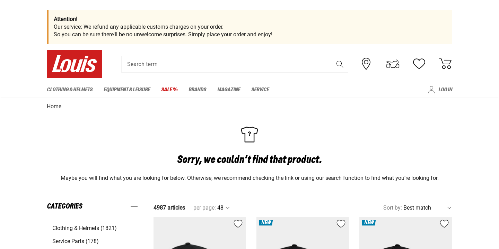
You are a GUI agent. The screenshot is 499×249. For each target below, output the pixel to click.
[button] (340, 64)
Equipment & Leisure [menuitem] (127, 90)
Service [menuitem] (260, 90)
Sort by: (392, 207)
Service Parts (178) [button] (75, 241)
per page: (204, 207)
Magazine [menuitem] (228, 90)
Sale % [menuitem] (169, 90)
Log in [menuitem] (445, 90)
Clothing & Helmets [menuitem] (70, 90)
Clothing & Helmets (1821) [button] (84, 227)
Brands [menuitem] (197, 90)
